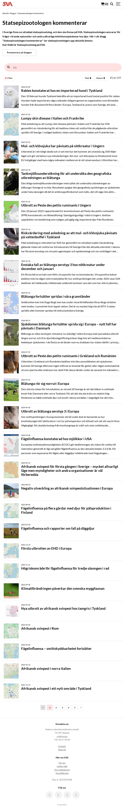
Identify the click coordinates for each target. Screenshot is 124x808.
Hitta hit (62, 750)
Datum (100, 78)
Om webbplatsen (62, 770)
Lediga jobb (62, 766)
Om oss (62, 763)
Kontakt (62, 746)
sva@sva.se (62, 736)
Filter (9, 78)
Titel (88, 78)
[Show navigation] (118, 4)
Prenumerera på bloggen (19, 52)
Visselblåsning (62, 773)
